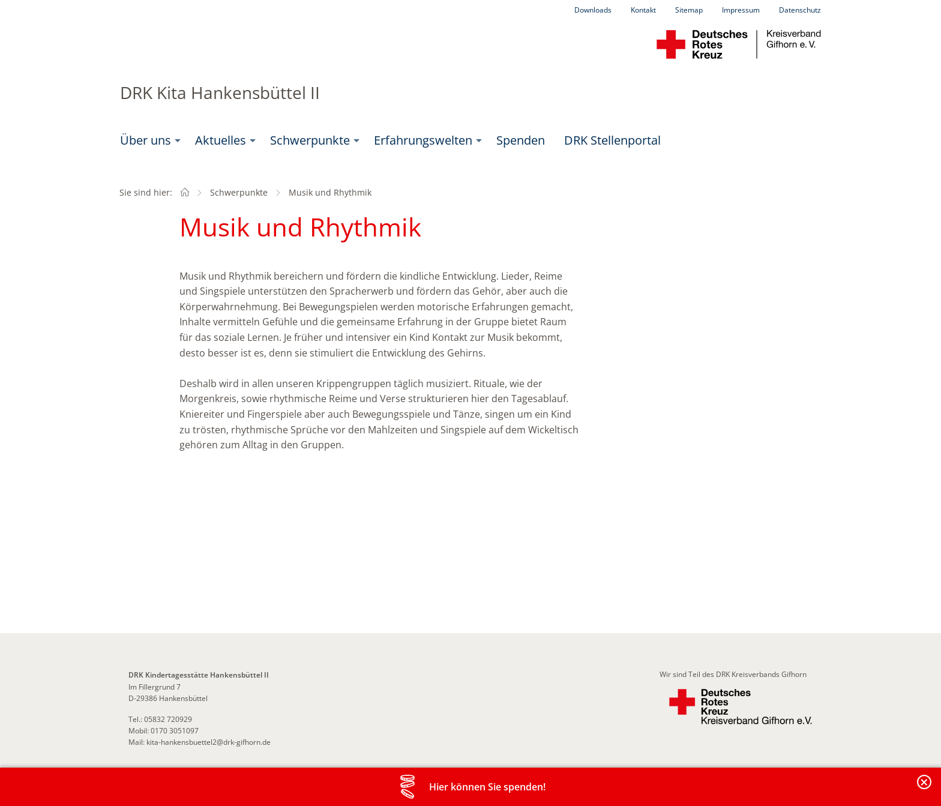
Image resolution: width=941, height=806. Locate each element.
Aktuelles (220, 140)
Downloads (593, 10)
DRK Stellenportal (612, 140)
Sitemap (689, 10)
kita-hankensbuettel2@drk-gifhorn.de (208, 742)
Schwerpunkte (310, 140)
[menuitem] (147, 140)
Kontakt (643, 10)
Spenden (520, 140)
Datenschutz (800, 10)
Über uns (145, 140)
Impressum (741, 10)
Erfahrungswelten (423, 140)
